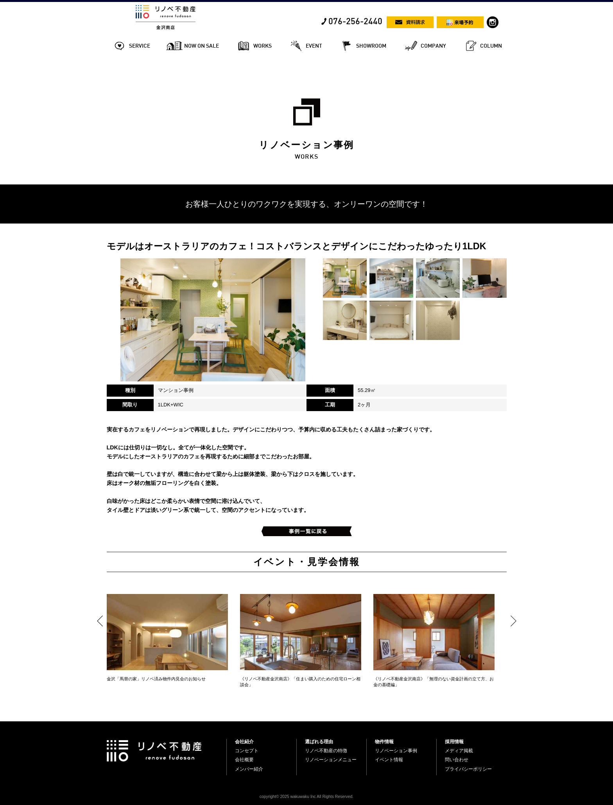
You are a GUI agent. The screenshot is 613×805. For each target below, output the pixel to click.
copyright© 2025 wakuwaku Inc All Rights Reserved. (306, 796)
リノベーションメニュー (331, 759)
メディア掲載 (459, 750)
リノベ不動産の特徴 (326, 750)
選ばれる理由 (319, 741)
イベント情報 (389, 759)
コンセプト (246, 750)
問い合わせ (456, 759)
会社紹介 (244, 741)
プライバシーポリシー (468, 769)
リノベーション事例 (396, 750)
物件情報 (384, 741)
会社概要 (244, 759)
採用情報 (454, 741)
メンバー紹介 (249, 769)
